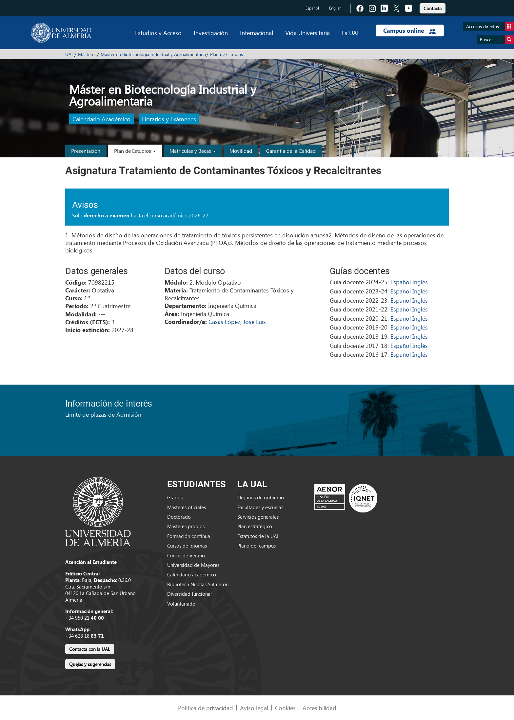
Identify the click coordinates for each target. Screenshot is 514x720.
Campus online (409, 30)
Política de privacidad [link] (205, 708)
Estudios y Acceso (158, 33)
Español (312, 8)
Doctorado (179, 516)
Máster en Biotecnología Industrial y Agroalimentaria (153, 54)
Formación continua (188, 536)
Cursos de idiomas (187, 545)
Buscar (497, 39)
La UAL (351, 33)
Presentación (85, 150)
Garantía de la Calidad (291, 150)
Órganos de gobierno (260, 497)
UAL (69, 54)
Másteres (87, 54)
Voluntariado (181, 603)
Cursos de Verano (186, 555)
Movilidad (240, 150)
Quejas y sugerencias (90, 664)
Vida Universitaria (307, 33)
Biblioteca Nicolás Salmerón (197, 584)
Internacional (256, 33)
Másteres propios (186, 526)
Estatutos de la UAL (258, 536)
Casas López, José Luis (237, 321)
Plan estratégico (254, 526)
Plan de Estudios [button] (135, 150)
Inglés (420, 282)
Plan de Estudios (226, 54)
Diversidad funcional (189, 593)
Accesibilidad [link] (319, 708)
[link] (432, 7)
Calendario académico (191, 574)
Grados (175, 497)
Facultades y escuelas (260, 507)
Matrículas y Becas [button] (192, 150)
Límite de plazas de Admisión (103, 414)
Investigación (211, 33)
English (335, 8)
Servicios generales (258, 516)
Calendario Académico (101, 119)
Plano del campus (256, 545)
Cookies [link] (285, 708)
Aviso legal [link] (254, 708)
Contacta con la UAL (89, 649)
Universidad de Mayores (193, 565)
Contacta (433, 8)
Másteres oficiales (186, 507)
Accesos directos (490, 26)
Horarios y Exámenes (169, 119)
